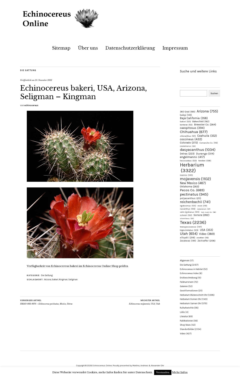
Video (182, 333)
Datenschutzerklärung (130, 48)
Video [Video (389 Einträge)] (207, 234)
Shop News (185, 325)
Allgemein (184, 260)
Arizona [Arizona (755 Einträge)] (207, 111)
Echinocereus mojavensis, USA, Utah (144, 302)
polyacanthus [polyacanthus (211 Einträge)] (190, 198)
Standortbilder (187, 329)
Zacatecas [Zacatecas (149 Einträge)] (188, 240)
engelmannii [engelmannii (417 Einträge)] (192, 157)
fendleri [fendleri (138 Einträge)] (204, 160)
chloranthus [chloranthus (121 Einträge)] (188, 136)
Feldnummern (186, 282)
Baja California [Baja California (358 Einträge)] (194, 118)
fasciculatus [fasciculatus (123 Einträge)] (188, 160)
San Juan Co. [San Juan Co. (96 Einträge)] (208, 212)
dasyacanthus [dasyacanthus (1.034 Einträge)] (198, 149)
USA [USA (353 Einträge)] (206, 229)
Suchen (214, 93)
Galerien (184, 286)
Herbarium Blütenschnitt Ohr (193, 295)
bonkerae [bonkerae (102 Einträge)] (186, 125)
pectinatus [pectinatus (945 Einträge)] (194, 194)
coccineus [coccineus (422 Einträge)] (191, 139)
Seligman (73, 279)
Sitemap (61, 48)
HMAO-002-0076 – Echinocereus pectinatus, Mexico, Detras (46, 302)
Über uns (88, 48)
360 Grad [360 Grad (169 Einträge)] (187, 111)
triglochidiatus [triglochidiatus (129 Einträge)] (189, 230)
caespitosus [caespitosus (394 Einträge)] (192, 128)
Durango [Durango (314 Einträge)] (205, 153)
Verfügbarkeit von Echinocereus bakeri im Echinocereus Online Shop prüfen (77, 266)
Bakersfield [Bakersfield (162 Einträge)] (200, 121)
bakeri (55, 279)
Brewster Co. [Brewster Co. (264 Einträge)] (205, 124)
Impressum (175, 48)
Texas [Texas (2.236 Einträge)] (193, 222)
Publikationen (186, 320)
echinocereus (31, 105)
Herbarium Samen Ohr (190, 303)
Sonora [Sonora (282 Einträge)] (201, 215)
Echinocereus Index (189, 273)
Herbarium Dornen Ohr (190, 299)
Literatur (184, 316)
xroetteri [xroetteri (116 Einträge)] (203, 237)
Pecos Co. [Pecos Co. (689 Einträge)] (192, 190)
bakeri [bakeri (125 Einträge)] (185, 121)
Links (182, 312)
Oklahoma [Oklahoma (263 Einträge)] (189, 186)
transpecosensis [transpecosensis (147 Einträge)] (191, 227)
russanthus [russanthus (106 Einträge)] (187, 209)
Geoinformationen (189, 290)
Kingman (63, 279)
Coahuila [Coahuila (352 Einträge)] (207, 135)
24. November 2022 (43, 80)
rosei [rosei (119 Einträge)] (202, 206)
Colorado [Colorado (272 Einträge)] (189, 142)
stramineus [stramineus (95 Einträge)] (187, 218)
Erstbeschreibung (188, 277)
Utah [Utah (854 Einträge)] (189, 233)
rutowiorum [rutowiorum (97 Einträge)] (203, 209)
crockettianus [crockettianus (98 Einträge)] (188, 146)
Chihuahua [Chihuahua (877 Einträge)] (194, 132)
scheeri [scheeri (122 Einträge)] (186, 215)
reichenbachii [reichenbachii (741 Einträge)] (195, 202)
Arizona (47, 279)
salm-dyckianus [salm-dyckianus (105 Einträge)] (189, 212)
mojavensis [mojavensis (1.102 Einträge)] (195, 178)
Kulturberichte (187, 307)
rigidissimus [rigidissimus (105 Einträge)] (188, 206)
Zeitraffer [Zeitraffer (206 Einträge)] (206, 240)
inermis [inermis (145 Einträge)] (186, 175)
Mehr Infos (180, 372)
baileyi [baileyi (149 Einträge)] (186, 115)
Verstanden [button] (162, 372)
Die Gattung (28, 70)
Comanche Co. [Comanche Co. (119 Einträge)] (208, 143)
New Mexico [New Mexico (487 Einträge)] (193, 183)
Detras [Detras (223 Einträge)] (187, 153)
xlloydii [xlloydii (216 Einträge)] (187, 237)
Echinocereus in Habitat (191, 269)
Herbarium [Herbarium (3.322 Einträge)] (192, 167)
